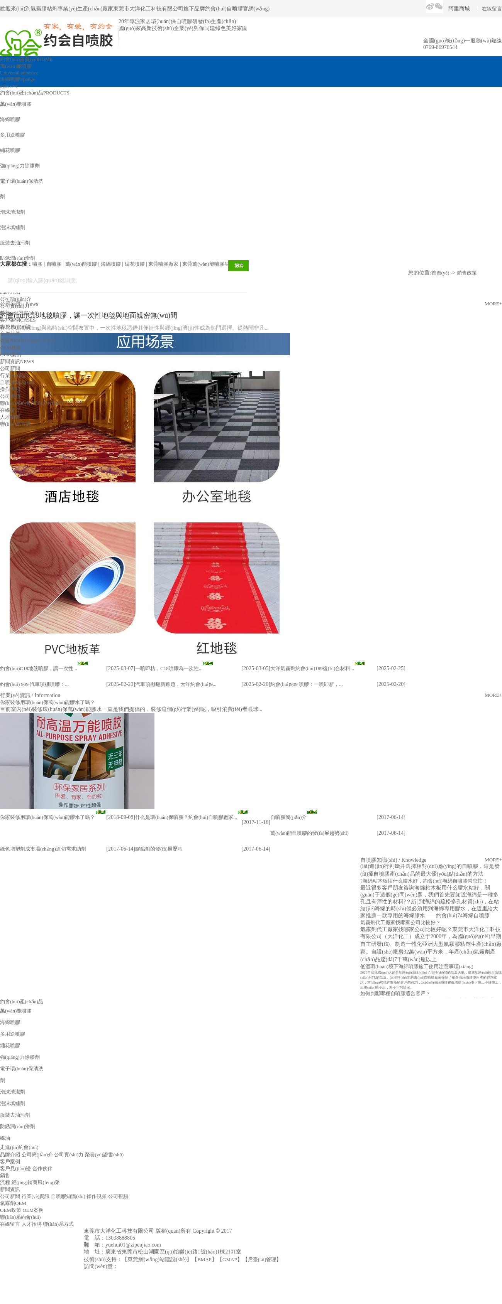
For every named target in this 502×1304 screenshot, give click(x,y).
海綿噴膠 (10, 119)
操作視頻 (10, 389)
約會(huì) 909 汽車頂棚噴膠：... (34, 684)
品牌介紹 (10, 1154)
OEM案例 (10, 354)
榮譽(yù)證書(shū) (19, 313)
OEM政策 (10, 347)
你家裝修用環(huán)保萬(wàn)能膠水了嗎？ (47, 702)
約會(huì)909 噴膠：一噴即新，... (306, 684)
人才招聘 (10, 417)
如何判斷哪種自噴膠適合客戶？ (395, 994)
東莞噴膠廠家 (163, 264)
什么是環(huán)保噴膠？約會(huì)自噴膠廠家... (186, 817)
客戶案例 (18, 320)
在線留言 (492, 9)
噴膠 (37, 264)
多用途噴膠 (12, 135)
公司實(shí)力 (14, 306)
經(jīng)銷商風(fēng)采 (36, 1182)
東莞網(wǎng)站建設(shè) (157, 1259)
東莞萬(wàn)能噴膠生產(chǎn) (215, 264)
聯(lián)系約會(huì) (32, 403)
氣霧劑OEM (27, 341)
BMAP (204, 1259)
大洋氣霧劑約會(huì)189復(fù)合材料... (312, 668)
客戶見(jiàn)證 (15, 327)
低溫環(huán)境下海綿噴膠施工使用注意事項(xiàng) (416, 967)
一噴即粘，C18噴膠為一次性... (168, 668)
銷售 (5, 1175)
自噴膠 (53, 264)
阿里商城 (459, 9)
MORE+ (493, 695)
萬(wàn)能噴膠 (16, 104)
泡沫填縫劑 (12, 227)
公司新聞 (10, 368)
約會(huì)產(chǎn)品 (35, 93)
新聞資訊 (17, 361)
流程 (5, 1182)
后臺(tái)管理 (262, 1259)
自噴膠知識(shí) (17, 382)
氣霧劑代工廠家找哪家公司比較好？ (400, 924)
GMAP (229, 1259)
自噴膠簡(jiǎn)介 (288, 817)
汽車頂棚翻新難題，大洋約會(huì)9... (176, 684)
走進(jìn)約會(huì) (19, 1147)
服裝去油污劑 (15, 243)
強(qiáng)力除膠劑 (20, 165)
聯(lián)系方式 (15, 424)
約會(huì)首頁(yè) (26, 59)
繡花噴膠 (10, 150)
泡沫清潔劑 (12, 212)
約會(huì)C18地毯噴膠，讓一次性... (38, 668)
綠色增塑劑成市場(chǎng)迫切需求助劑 (43, 849)
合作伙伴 (10, 334)
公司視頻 (10, 396)
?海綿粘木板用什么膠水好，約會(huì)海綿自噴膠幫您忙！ (424, 882)
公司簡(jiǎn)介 (15, 299)
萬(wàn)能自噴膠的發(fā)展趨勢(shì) (309, 833)
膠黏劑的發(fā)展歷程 (159, 849)
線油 (5, 1138)
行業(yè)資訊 (14, 375)
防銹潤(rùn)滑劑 (17, 258)
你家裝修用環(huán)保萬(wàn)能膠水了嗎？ (47, 817)
